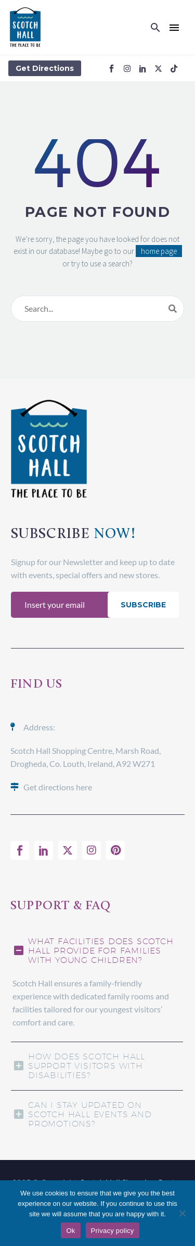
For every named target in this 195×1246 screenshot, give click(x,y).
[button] (155, 27)
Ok (70, 1231)
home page (159, 251)
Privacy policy (112, 1231)
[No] (182, 1213)
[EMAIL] (62, 605)
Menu (174, 28)
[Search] (97, 309)
